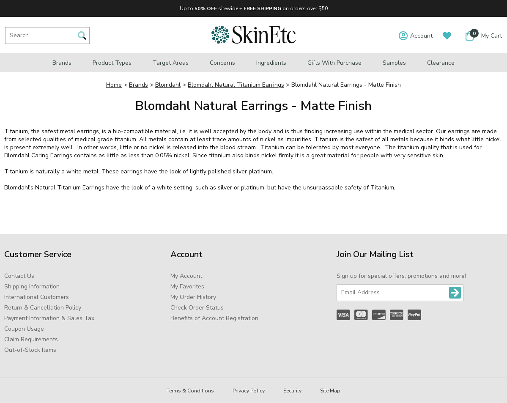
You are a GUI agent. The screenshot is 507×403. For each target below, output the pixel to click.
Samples (394, 63)
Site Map (330, 390)
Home (114, 85)
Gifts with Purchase (334, 63)
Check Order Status (197, 308)
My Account (186, 276)
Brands (61, 63)
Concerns (222, 63)
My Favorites (187, 286)
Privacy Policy (249, 390)
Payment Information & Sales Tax (49, 318)
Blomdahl (168, 85)
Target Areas (171, 63)
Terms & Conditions (190, 390)
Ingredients (271, 63)
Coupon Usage (24, 329)
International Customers (36, 297)
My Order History (193, 297)
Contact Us (19, 276)
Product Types (112, 63)
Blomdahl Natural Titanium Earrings (236, 85)
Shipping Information (32, 286)
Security (292, 390)
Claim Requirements (31, 339)
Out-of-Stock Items (30, 350)
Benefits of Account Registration (214, 318)
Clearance (441, 63)
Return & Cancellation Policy (42, 308)
